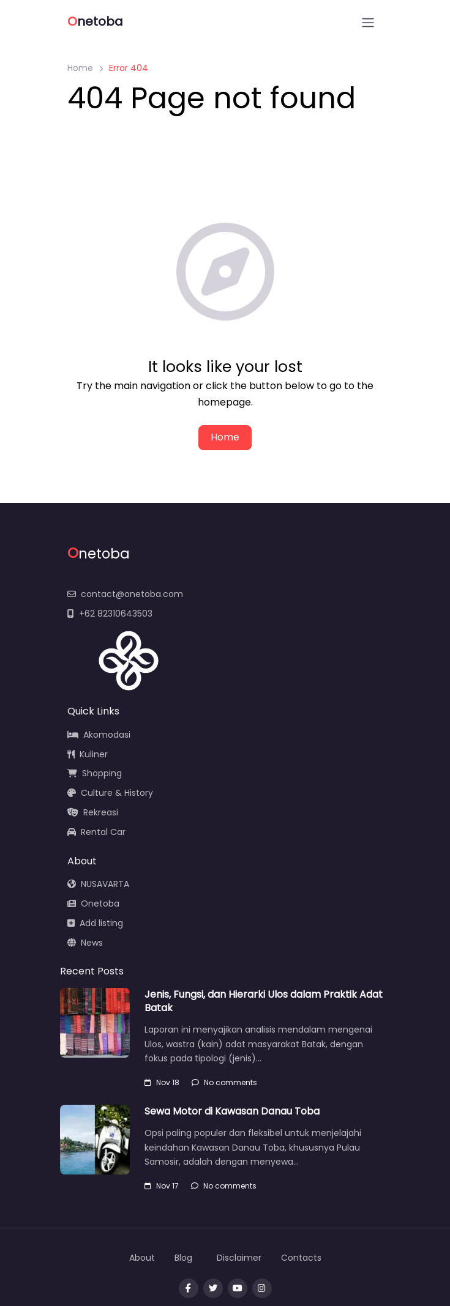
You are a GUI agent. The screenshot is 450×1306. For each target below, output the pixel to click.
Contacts (301, 1258)
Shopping (94, 773)
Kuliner (87, 754)
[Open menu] (368, 22)
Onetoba (93, 903)
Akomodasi (98, 735)
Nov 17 (161, 1186)
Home (80, 68)
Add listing (95, 923)
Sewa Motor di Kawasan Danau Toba (232, 1111)
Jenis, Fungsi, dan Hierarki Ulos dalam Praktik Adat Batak (263, 1001)
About (142, 1258)
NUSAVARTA (98, 884)
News (85, 943)
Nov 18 (161, 1082)
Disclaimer (239, 1258)
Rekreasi (92, 812)
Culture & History (110, 793)
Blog (183, 1258)
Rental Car (96, 832)
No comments (224, 1082)
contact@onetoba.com (125, 594)
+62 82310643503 (109, 613)
